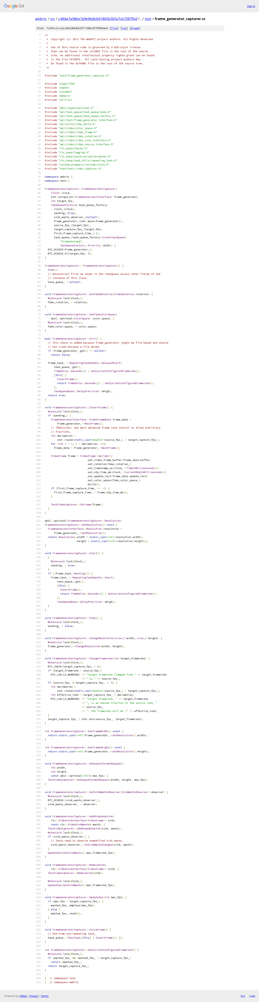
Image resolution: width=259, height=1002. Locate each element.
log (124, 28)
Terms (44, 996)
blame (135, 28)
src (52, 18)
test (148, 18)
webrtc (41, 18)
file (114, 28)
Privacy (33, 996)
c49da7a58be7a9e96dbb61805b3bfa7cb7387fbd (97, 18)
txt (242, 996)
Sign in (251, 6)
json (252, 996)
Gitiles (23, 996)
